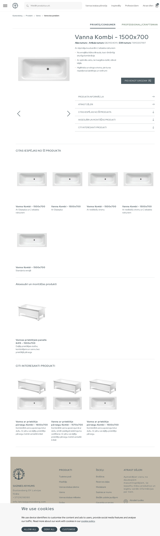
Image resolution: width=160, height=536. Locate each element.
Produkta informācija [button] (116, 96)
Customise (68, 529)
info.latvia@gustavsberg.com (29, 501)
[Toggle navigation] (5, 5)
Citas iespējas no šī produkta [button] (116, 112)
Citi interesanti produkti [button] (116, 127)
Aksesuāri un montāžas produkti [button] (116, 119)
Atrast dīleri (116, 104)
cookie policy (88, 521)
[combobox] (56, 6)
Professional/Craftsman (140, 24)
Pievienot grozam (138, 80)
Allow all (30, 529)
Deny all (49, 529)
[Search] (27, 6)
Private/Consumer (103, 24)
